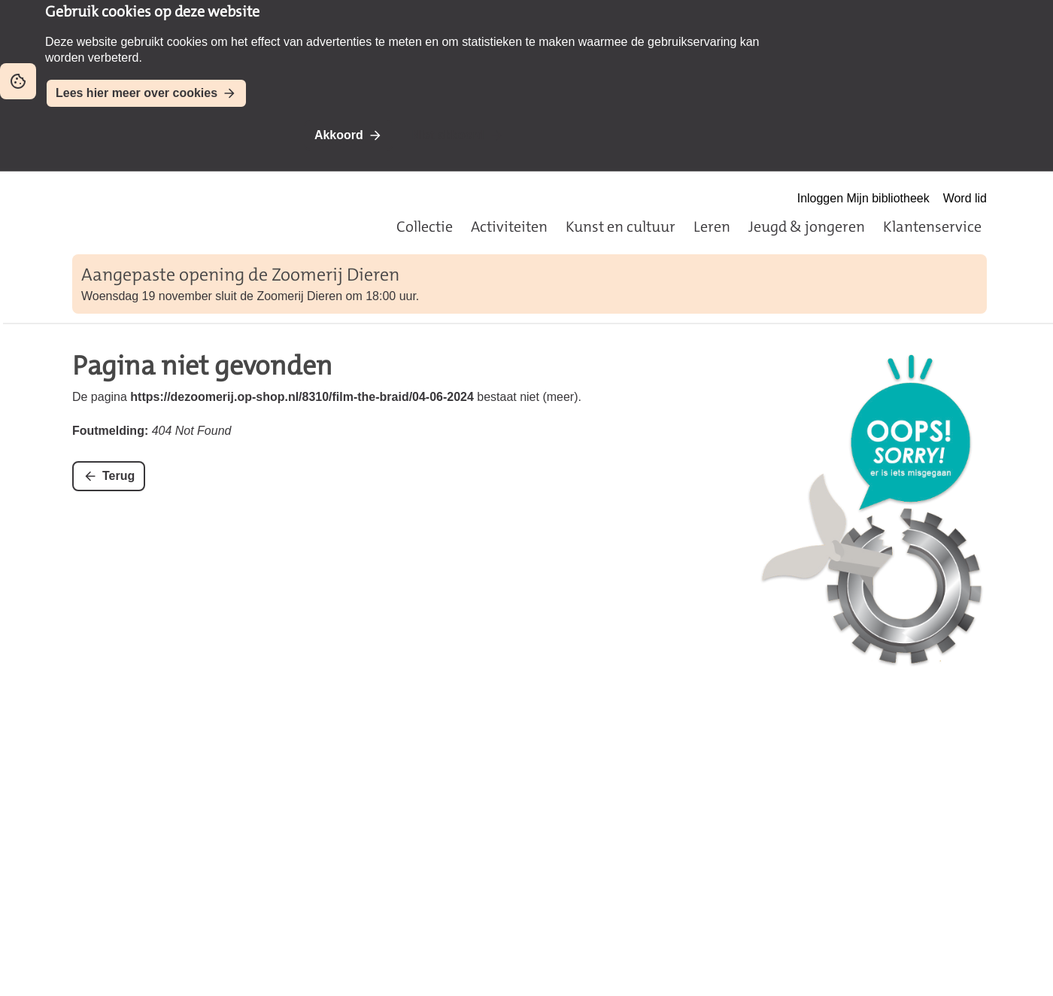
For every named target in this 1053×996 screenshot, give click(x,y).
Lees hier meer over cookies (136, 93)
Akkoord (338, 135)
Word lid (965, 198)
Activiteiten (509, 226)
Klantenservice (932, 226)
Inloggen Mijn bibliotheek (863, 198)
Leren (711, 226)
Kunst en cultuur (620, 226)
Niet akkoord (447, 135)
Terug (118, 475)
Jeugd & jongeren (806, 226)
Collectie (424, 226)
